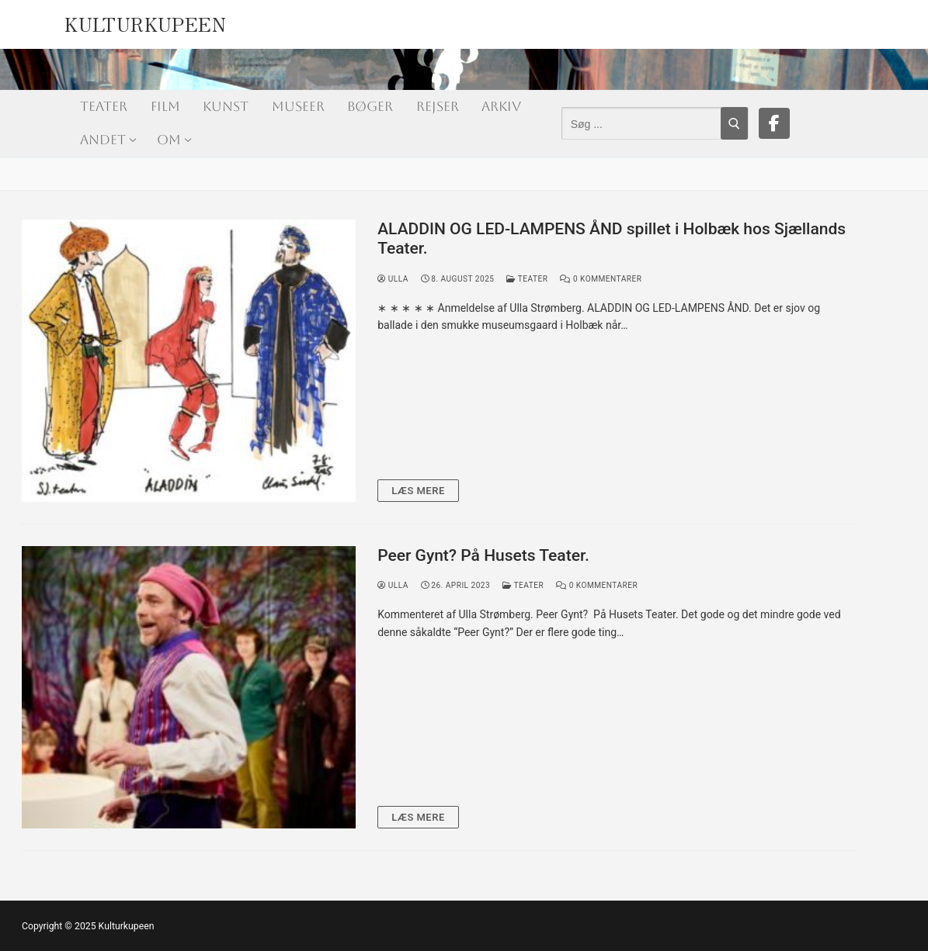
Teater (526, 279)
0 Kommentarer (600, 279)
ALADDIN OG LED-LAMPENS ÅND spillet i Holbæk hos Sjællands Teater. (611, 239)
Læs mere (418, 490)
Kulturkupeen (145, 21)
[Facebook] (774, 123)
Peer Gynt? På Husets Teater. (483, 555)
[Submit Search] (734, 123)
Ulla (392, 279)
